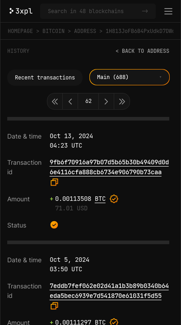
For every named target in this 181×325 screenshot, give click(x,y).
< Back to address (142, 51)
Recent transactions (45, 77)
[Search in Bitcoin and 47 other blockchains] (93, 11)
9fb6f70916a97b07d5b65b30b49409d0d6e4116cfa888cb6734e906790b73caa (109, 167)
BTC (100, 199)
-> (145, 11)
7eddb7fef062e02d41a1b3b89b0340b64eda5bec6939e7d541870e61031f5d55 (109, 291)
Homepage (20, 31)
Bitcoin (53, 31)
